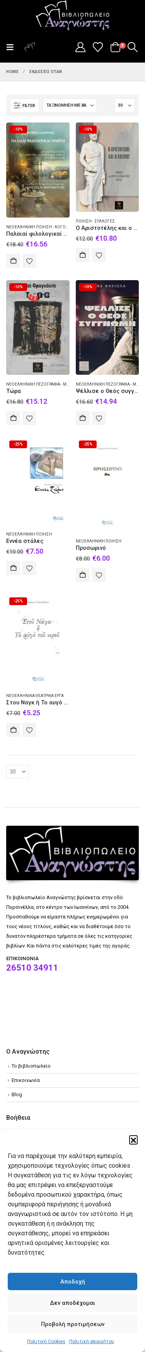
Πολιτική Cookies (46, 1341)
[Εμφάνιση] (124, 105)
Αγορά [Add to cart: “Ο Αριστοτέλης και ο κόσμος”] (83, 255)
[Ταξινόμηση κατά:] (70, 105)
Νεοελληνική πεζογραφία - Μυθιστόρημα (49, 384)
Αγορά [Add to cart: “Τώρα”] (13, 418)
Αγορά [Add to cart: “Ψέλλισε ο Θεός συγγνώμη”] (83, 418)
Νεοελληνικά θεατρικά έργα (35, 696)
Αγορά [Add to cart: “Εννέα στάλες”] (13, 568)
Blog (17, 1094)
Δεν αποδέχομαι (72, 1302)
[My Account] (80, 47)
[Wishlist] (98, 47)
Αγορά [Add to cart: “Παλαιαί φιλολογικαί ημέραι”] (13, 261)
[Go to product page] (38, 169)
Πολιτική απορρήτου (91, 1341)
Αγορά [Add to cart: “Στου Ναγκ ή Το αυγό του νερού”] (13, 730)
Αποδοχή (72, 1281)
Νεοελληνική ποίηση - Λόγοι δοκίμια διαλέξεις (55, 227)
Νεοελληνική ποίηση (29, 534)
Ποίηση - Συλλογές (95, 221)
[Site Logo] (72, 16)
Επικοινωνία (26, 1080)
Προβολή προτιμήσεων (72, 1324)
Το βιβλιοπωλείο (31, 1066)
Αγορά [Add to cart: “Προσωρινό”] (83, 575)
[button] (133, 1139)
